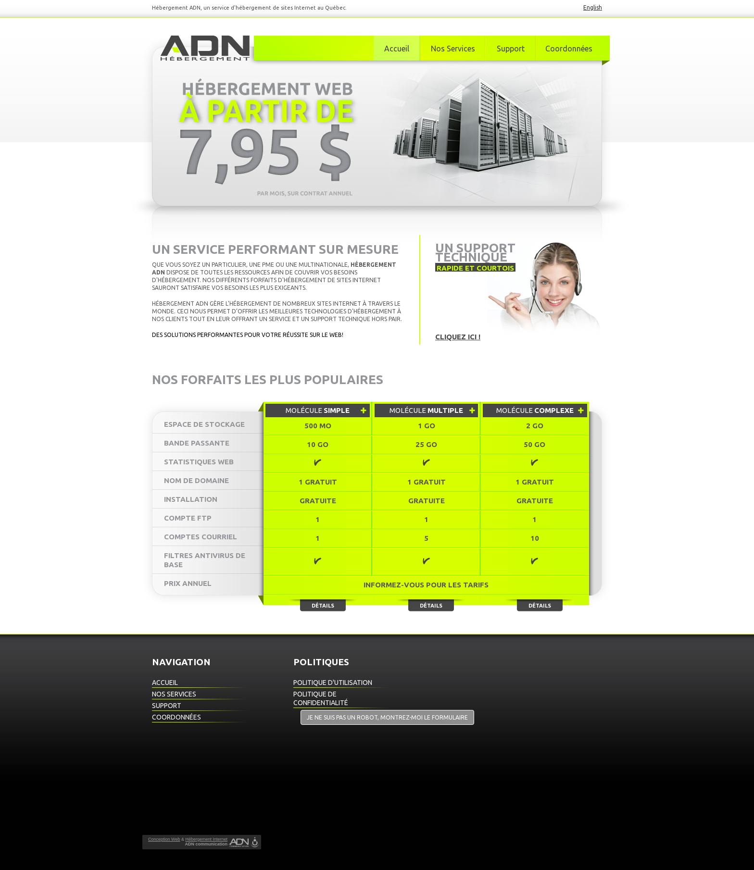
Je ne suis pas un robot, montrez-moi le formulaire (387, 717)
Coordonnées (568, 48)
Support (511, 48)
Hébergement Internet (206, 839)
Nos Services (453, 48)
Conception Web (164, 839)
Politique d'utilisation (332, 682)
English (592, 7)
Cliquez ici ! (457, 337)
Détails (323, 606)
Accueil (396, 48)
